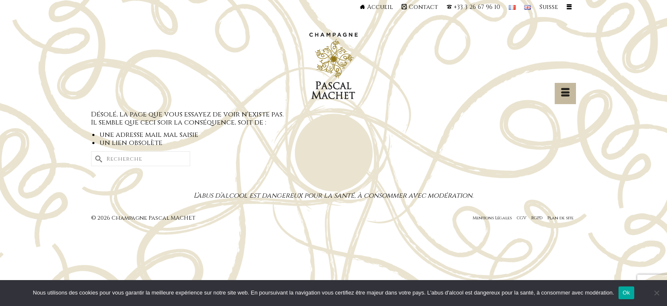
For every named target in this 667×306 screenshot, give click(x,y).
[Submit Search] (97, 158)
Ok (626, 292)
